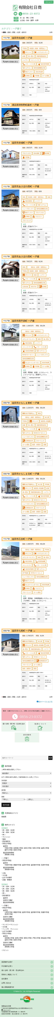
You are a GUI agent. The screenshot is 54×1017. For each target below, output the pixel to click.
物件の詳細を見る (11, 61)
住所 (18, 32)
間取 (13, 32)
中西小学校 (9, 848)
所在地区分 (6, 841)
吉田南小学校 (18, 848)
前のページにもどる (45, 701)
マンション (6, 837)
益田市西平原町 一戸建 (23, 321)
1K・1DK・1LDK (8, 886)
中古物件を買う (7, 966)
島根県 (3, 817)
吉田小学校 (28, 848)
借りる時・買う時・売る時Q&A (12, 970)
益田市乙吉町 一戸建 (22, 539)
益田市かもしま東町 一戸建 (25, 403)
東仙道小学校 (46, 938)
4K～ (4, 835)
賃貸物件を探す (7, 962)
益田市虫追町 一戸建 (22, 38)
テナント (5, 950)
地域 (4, 839)
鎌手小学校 (9, 850)
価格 (3, 32)
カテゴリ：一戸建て (11, 28)
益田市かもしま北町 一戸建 (25, 474)
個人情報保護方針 (7, 987)
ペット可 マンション (10, 929)
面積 (8, 32)
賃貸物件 (4, 884)
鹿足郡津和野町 (8, 853)
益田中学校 (26, 865)
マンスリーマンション (10, 924)
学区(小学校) (6, 843)
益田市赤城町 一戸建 (22, 142)
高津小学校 (17, 850)
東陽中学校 (17, 865)
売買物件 (4, 828)
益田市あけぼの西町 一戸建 (25, 186)
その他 (4, 875)
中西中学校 (9, 865)
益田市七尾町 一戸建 (24, 630)
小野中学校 (9, 912)
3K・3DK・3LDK (8, 832)
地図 (30, 1008)
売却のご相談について (9, 974)
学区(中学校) (6, 860)
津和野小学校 (9, 854)
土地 (4, 873)
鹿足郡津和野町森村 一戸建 (25, 105)
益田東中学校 (35, 865)
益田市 (5, 846)
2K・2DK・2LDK (8, 830)
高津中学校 (45, 865)
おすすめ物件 (7, 877)
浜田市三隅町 (8, 900)
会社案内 (4, 979)
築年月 (23, 32)
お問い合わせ (6, 983)
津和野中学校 (9, 869)
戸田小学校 (36, 938)
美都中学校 (45, 912)
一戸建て (5, 858)
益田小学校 (45, 848)
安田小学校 (36, 848)
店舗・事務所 (7, 880)
